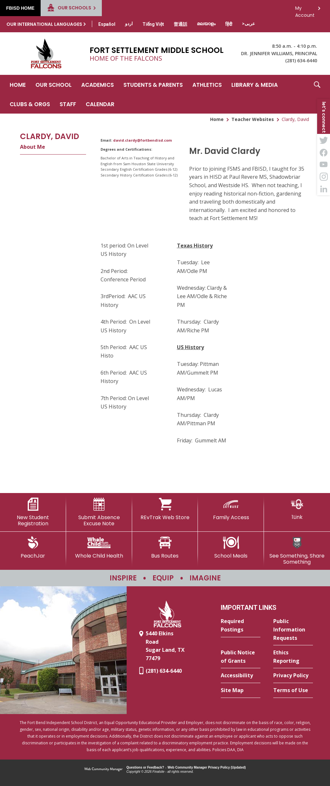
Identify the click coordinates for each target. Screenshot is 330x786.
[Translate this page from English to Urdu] (129, 23)
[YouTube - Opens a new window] (323, 164)
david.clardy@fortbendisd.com (142, 140)
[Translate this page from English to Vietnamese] (153, 24)
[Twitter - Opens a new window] (323, 140)
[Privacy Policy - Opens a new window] (293, 675)
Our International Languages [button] (44, 24)
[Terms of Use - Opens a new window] (293, 690)
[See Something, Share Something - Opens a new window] (297, 550)
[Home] (18, 84)
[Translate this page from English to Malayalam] (206, 23)
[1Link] (297, 509)
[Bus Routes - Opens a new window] (165, 547)
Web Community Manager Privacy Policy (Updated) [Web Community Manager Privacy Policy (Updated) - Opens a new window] (207, 767)
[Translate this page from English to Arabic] (248, 23)
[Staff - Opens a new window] (68, 104)
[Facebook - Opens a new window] (323, 152)
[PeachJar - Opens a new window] (33, 547)
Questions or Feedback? (145, 767)
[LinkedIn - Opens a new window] (323, 189)
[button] (317, 94)
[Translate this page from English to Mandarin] (180, 24)
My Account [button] (305, 10)
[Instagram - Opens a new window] (323, 177)
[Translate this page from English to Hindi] (229, 24)
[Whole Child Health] (99, 547)
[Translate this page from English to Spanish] (107, 24)
